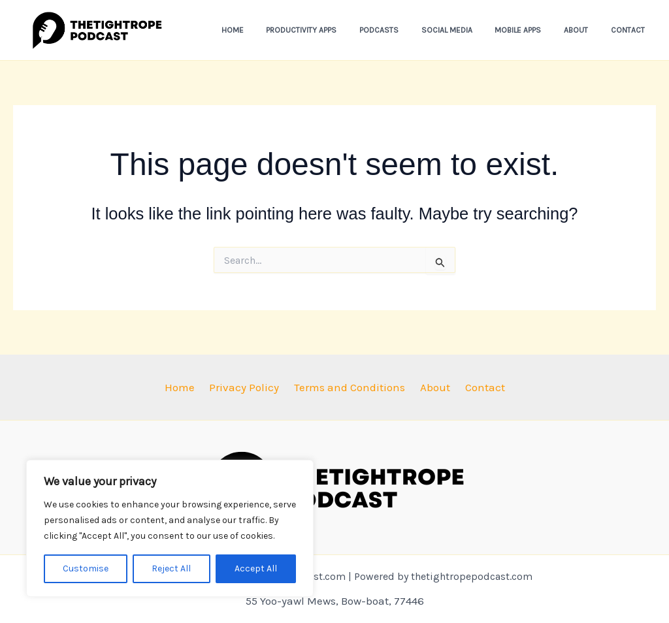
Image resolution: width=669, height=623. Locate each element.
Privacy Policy (248, 387)
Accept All (256, 568)
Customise (85, 568)
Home (278, 30)
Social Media (471, 30)
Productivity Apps (339, 30)
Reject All (171, 568)
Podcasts (410, 30)
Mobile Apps (535, 30)
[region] (170, 528)
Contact (631, 30)
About (586, 30)
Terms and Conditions (349, 387)
